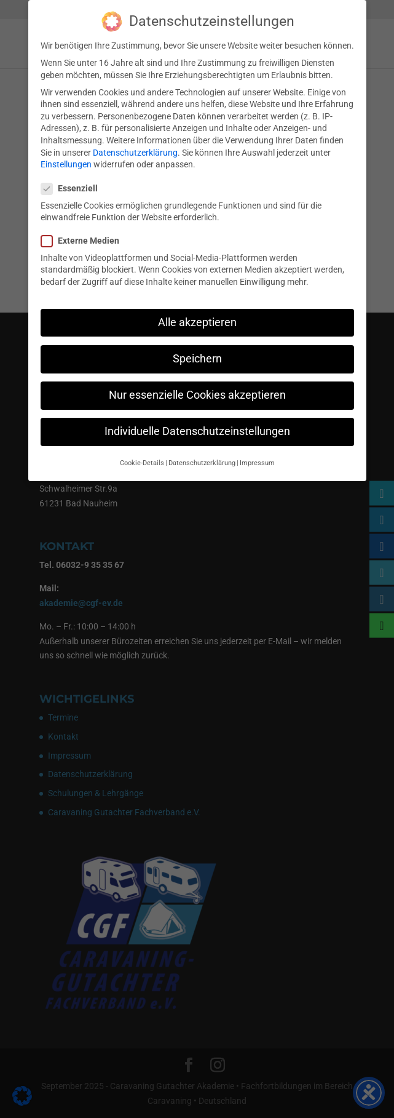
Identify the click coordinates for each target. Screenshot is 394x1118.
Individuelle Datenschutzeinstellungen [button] (197, 431)
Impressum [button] (257, 463)
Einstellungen (66, 164)
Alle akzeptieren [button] (197, 322)
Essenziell (74, 188)
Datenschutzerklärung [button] (201, 463)
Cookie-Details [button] (142, 463)
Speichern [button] (197, 359)
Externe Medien (85, 241)
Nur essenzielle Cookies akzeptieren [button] (197, 395)
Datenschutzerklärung (135, 153)
